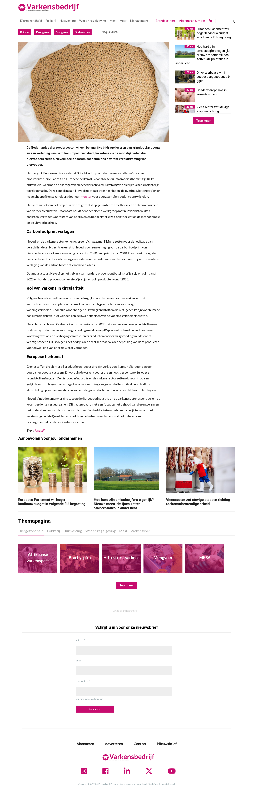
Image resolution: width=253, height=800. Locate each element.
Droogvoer (42, 32)
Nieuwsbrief (167, 744)
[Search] (233, 21)
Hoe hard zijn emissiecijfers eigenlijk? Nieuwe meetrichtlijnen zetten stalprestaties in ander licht (124, 504)
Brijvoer (25, 32)
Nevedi (39, 430)
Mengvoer (62, 32)
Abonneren (85, 744)
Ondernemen (82, 32)
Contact (140, 744)
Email (78, 660)
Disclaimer (153, 784)
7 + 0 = (79, 639)
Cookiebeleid (168, 784)
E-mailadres (82, 680)
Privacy (114, 784)
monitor (86, 196)
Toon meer (203, 121)
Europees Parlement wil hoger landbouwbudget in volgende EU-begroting (51, 502)
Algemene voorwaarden (133, 784)
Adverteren (114, 744)
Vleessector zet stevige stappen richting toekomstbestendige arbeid (198, 502)
